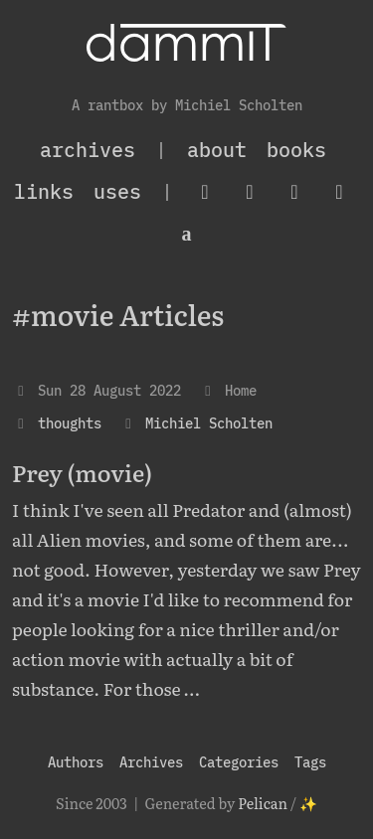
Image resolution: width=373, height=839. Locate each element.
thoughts (69, 423)
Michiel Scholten (209, 423)
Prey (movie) (82, 472)
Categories (239, 762)
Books (296, 149)
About (217, 149)
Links (44, 191)
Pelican (262, 802)
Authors (75, 762)
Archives (151, 762)
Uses (117, 191)
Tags (310, 762)
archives (87, 149)
